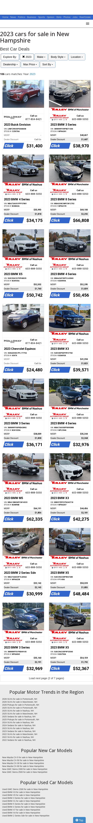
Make (41, 56)
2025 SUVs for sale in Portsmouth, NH (19, 708)
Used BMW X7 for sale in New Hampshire (21, 810)
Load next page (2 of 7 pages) (46, 678)
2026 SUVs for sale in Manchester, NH (19, 702)
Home (5, 17)
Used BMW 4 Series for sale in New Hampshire (23, 807)
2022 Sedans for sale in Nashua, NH (18, 740)
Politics (21, 17)
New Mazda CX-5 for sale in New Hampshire (22, 757)
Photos (67, 17)
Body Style (58, 56)
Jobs (75, 17)
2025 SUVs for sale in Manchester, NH (19, 713)
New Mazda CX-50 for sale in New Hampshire (23, 760)
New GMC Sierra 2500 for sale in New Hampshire (24, 772)
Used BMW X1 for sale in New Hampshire (21, 801)
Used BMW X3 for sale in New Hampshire (21, 792)
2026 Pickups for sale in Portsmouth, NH (20, 705)
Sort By (47, 64)
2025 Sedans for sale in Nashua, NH (18, 716)
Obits (59, 17)
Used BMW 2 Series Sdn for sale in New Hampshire (25, 815)
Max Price (30, 64)
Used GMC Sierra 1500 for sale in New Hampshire (25, 789)
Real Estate (85, 17)
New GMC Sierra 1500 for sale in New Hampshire (24, 769)
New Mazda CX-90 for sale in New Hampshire (23, 766)
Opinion (51, 17)
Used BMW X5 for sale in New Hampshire (21, 795)
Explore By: (10, 56)
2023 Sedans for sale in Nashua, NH (18, 731)
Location (77, 56)
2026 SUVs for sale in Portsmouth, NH (19, 699)
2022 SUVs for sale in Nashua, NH (18, 737)
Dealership (10, 64)
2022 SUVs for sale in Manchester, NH (19, 734)
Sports (41, 17)
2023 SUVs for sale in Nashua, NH (18, 728)
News (13, 17)
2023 (26, 56)
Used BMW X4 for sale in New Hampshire (21, 813)
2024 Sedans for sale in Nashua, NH (18, 725)
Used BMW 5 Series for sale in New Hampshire (23, 804)
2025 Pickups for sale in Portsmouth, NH (20, 719)
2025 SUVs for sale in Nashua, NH (18, 711)
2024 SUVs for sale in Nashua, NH (18, 722)
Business (32, 17)
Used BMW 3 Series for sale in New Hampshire (23, 798)
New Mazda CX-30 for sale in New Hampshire (23, 763)
